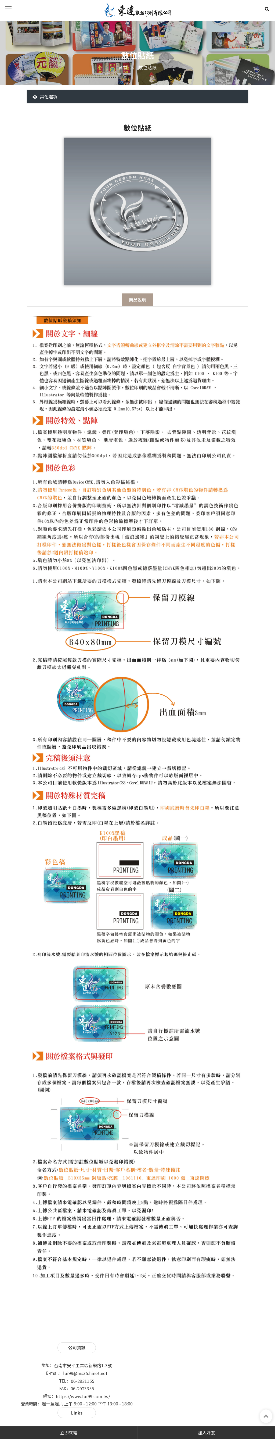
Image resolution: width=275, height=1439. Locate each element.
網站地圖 (229, 1374)
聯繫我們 (168, 1374)
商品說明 (137, 300)
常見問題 (229, 1366)
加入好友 (206, 1432)
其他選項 (45, 97)
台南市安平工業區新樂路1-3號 (81, 1360)
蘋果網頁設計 (171, 1421)
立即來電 (68, 1432)
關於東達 (168, 1359)
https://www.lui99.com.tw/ (81, 1391)
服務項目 (229, 1359)
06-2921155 (81, 1376)
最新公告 (168, 1366)
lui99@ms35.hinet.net (83, 1368)
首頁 (123, 68)
